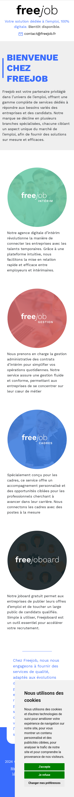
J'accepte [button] (44, 766)
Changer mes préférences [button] (44, 783)
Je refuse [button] (44, 774)
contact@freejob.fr (37, 33)
